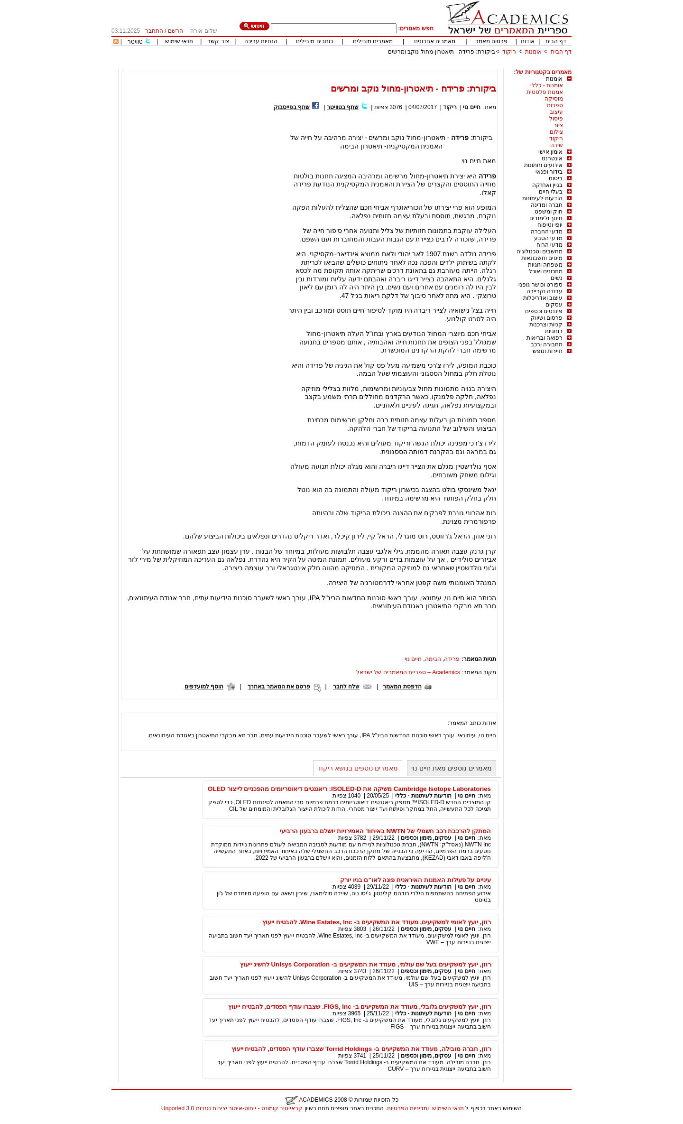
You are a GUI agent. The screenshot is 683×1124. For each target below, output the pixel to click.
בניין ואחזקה (547, 185)
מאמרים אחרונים (434, 41)
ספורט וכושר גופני (540, 284)
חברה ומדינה (547, 205)
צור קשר (218, 41)
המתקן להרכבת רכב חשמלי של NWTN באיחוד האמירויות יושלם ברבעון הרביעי (385, 831)
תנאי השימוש (448, 1108)
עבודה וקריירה (544, 291)
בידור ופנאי (549, 171)
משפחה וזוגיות (545, 264)
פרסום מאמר (491, 41)
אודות (528, 41)
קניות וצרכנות (546, 324)
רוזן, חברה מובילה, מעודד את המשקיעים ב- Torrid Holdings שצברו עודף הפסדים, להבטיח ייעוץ (361, 1048)
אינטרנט (552, 158)
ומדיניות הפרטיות (408, 1108)
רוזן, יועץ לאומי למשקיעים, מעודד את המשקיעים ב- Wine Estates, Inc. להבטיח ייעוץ (376, 922)
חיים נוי (471, 107)
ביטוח (556, 178)
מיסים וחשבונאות (542, 258)
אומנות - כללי (546, 85)
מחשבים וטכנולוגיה (540, 251)
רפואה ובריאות (544, 337)
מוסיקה (554, 98)
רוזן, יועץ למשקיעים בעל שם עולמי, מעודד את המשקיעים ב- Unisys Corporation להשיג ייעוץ (365, 964)
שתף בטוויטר (343, 107)
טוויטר (135, 41)
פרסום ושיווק (547, 318)
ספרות (555, 105)
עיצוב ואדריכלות (543, 298)
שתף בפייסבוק (292, 107)
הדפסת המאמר (402, 686)
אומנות (533, 51)
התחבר (154, 31)
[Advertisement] (399, 65)
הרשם (175, 31)
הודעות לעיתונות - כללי (423, 795)
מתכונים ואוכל (546, 271)
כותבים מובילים (314, 41)
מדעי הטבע (548, 238)
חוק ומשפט (549, 211)
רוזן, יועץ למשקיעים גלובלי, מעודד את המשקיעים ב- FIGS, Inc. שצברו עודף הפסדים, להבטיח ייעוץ (359, 1006)
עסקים (554, 304)
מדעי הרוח (549, 245)
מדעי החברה (547, 231)
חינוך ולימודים (546, 218)
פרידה (452, 659)
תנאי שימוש (179, 41)
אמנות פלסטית (544, 92)
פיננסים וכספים (544, 311)
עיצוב (556, 112)
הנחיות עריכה (260, 41)
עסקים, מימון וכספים (426, 838)
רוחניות (554, 331)
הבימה (433, 659)
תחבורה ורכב (547, 344)
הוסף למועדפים (204, 686)
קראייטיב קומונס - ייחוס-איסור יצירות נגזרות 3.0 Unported (232, 1108)
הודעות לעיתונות (542, 198)
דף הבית (555, 41)
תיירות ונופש (548, 351)
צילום (556, 132)
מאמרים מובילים (373, 41)
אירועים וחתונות (543, 165)
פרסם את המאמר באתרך (279, 686)
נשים (557, 278)
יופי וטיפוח (550, 225)
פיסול (556, 118)
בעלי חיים (551, 191)
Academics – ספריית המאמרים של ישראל (408, 672)
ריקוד (509, 51)
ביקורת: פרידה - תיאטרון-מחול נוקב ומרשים (441, 51)
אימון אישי (550, 152)
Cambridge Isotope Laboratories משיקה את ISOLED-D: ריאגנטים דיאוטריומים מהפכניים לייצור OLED (349, 788)
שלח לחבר (346, 686)
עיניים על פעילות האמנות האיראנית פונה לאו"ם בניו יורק (415, 879)
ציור (558, 125)
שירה (556, 145)
